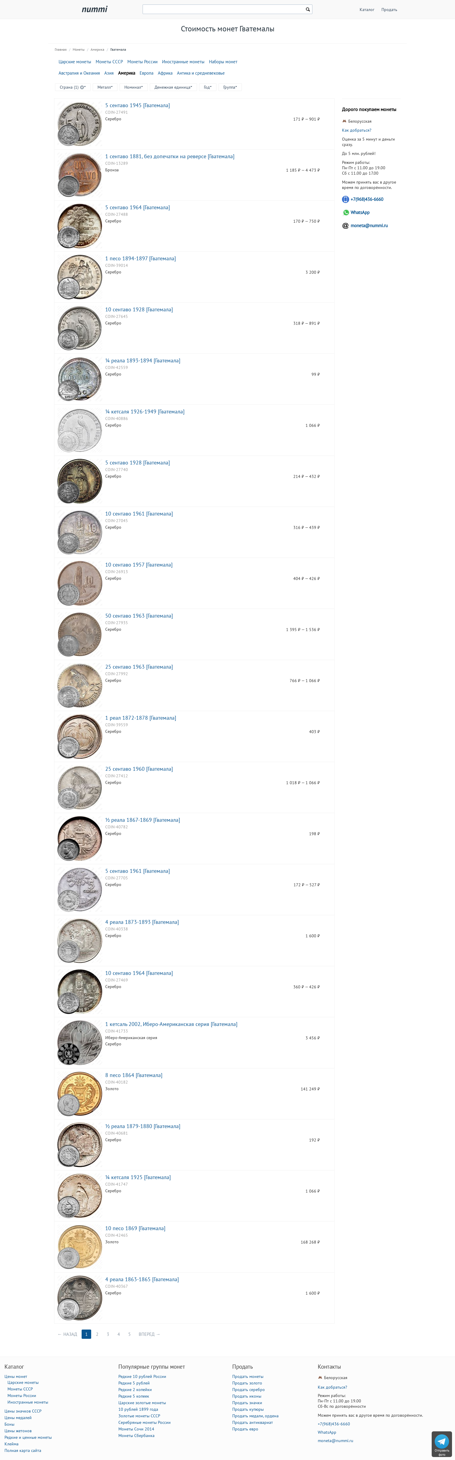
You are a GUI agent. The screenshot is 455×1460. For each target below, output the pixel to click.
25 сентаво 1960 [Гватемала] (139, 768)
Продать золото (247, 1383)
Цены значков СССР (23, 1411)
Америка (97, 49)
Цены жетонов (18, 1430)
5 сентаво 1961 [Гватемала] (137, 870)
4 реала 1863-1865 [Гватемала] (142, 1279)
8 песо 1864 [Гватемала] (133, 1075)
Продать (389, 9)
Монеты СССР (109, 61)
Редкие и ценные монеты (28, 1437)
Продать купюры (248, 1409)
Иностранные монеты (183, 61)
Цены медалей (18, 1417)
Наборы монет (223, 61)
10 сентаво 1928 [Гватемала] (139, 309)
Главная (61, 49)
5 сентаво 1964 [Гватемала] (137, 207)
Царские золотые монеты (142, 1402)
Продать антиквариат (252, 1422)
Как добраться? (356, 130)
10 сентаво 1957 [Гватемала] (138, 564)
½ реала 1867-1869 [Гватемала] (142, 819)
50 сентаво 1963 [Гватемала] (139, 615)
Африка (165, 73)
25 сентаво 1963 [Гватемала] (139, 666)
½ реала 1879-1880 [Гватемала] (142, 1126)
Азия (109, 73)
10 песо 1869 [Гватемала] (135, 1228)
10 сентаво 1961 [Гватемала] (139, 513)
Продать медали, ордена (255, 1416)
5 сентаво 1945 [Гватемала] (137, 105)
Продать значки (247, 1402)
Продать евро (245, 1429)
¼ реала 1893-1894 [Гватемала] (142, 360)
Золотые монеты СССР (139, 1416)
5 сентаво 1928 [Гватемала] (137, 462)
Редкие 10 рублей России (142, 1376)
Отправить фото (442, 1452)
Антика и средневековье (201, 73)
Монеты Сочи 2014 (136, 1429)
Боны (9, 1424)
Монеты (79, 49)
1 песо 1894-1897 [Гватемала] (140, 258)
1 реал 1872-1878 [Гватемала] (140, 717)
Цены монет (15, 1376)
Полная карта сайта (22, 1450)
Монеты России (142, 61)
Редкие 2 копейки (135, 1389)
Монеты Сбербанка (136, 1435)
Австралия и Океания (79, 73)
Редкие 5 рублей (134, 1383)
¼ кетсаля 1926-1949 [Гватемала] (144, 411)
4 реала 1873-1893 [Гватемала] (142, 921)
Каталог (367, 9)
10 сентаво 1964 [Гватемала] (139, 972)
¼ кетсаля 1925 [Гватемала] (138, 1177)
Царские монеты (75, 61)
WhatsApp (360, 212)
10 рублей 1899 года (138, 1409)
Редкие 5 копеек (133, 1396)
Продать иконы (246, 1396)
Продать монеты (247, 1376)
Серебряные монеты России (144, 1422)
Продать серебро (248, 1389)
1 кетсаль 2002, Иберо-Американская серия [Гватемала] (171, 1023)
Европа (146, 73)
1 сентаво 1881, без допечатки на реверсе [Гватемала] (169, 156)
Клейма (11, 1444)
